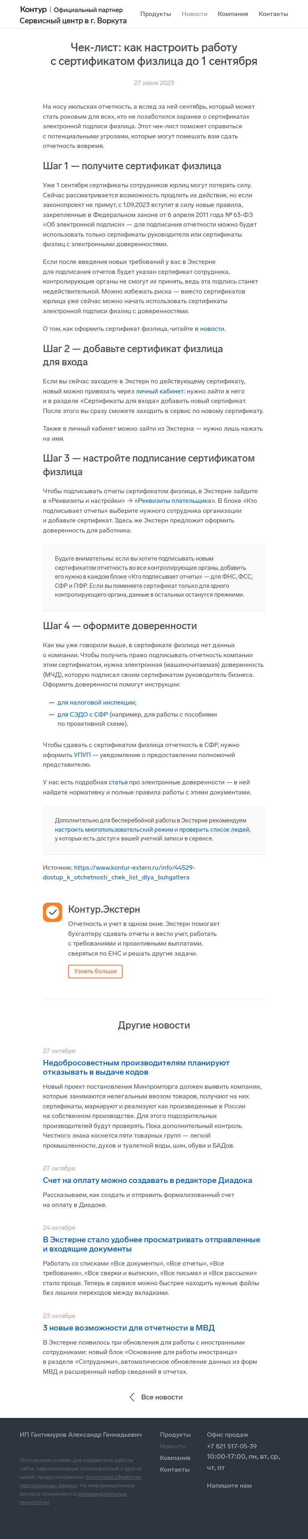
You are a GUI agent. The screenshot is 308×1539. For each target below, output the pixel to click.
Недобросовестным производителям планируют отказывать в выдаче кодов (136, 1067)
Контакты (273, 14)
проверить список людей (214, 829)
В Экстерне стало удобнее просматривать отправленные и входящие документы (151, 1244)
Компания (233, 14)
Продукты (155, 14)
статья (118, 782)
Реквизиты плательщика (174, 500)
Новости (194, 14)
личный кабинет (160, 391)
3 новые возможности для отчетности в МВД (129, 1327)
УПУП (82, 755)
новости (212, 328)
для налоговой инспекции (96, 702)
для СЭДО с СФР (82, 714)
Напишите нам (229, 1485)
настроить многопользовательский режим (114, 829)
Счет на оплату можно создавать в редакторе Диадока (147, 1180)
